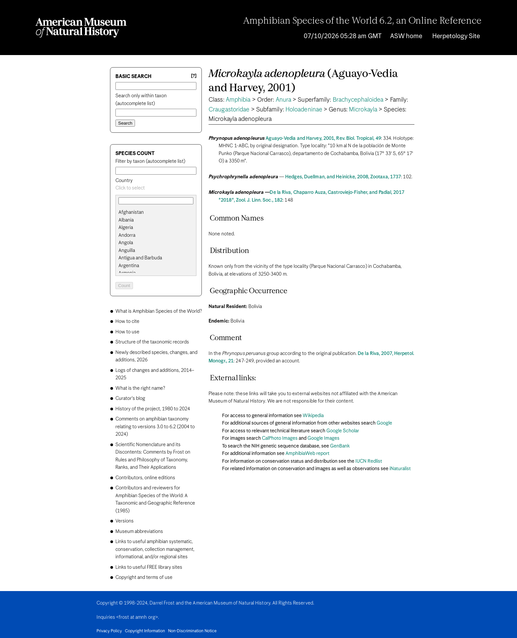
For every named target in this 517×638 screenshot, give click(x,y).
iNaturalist (400, 468)
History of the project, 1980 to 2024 (152, 409)
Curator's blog (130, 398)
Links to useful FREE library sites (148, 567)
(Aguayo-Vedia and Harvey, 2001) (303, 81)
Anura (284, 100)
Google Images (323, 438)
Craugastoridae (229, 110)
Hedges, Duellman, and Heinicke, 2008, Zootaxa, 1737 (343, 177)
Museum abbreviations (139, 531)
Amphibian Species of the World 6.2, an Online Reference (362, 21)
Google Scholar (342, 431)
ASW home (406, 36)
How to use (127, 332)
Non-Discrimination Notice (192, 631)
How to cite (127, 321)
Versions (124, 521)
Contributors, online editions (145, 478)
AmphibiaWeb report (307, 453)
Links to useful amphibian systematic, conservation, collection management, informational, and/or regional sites (154, 549)
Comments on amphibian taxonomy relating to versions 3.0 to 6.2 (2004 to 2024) (155, 427)
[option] (158, 212)
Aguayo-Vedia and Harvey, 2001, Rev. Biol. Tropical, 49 (323, 138)
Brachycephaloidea (358, 100)
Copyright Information (145, 631)
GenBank (340, 446)
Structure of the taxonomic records (152, 342)
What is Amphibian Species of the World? (158, 311)
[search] (156, 220)
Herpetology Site (456, 36)
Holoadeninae (303, 110)
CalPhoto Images (280, 438)
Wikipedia (313, 415)
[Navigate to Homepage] (81, 27)
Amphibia (238, 100)
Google (384, 423)
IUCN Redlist (368, 461)
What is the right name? (140, 388)
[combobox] (155, 188)
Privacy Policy (109, 631)
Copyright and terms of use (143, 577)
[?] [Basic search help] (193, 76)
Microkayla (363, 110)
